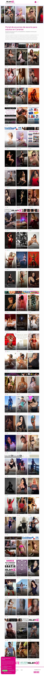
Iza (29, 265)
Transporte (19, 636)
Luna (6, 164)
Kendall (18, 554)
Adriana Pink (31, 491)
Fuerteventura (19, 391)
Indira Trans (19, 491)
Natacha (35, 20)
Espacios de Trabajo (21, 347)
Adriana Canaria (32, 655)
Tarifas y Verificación (33, 144)
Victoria (7, 429)
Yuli (17, 511)
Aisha (18, 82)
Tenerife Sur (31, 64)
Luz (29, 203)
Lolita (18, 612)
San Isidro (30, 575)
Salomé (6, 82)
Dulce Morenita (20, 308)
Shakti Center (19, 121)
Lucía (18, 472)
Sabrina (18, 366)
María (6, 390)
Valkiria (18, 655)
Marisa (18, 530)
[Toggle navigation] (38, 2)
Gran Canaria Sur (32, 103)
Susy (30, 246)
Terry (6, 636)
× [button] (14, 657)
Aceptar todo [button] (4, 670)
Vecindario (7, 594)
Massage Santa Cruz (21, 246)
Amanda (18, 409)
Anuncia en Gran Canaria (8, 573)
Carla (30, 308)
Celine (30, 328)
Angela (30, 285)
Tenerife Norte (31, 594)
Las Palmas (19, 122)
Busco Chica (8, 203)
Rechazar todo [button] (11, 670)
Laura (18, 390)
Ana (29, 429)
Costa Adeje (19, 165)
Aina (6, 491)
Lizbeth (6, 328)
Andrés (6, 409)
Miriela (30, 593)
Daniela (30, 226)
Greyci (30, 636)
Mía (18, 62)
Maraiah (18, 164)
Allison (18, 265)
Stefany (30, 390)
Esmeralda (31, 612)
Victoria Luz (31, 448)
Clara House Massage (21, 226)
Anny (6, 612)
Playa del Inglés (8, 450)
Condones (31, 121)
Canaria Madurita (32, 472)
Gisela (6, 593)
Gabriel (6, 655)
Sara (29, 183)
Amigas (7, 554)
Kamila (30, 82)
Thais (6, 308)
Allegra (6, 144)
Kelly (6, 472)
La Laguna (36, 21)
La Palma (18, 286)
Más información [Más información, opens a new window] (4, 664)
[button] (8, 672)
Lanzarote (19, 555)
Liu (29, 62)
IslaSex (6, 121)
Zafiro (30, 347)
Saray (6, 265)
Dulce (3, 20)
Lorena (30, 366)
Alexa (30, 530)
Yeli (6, 366)
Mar (6, 226)
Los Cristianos (26, 21)
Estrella (6, 285)
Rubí (29, 573)
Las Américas (15, 21)
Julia (13, 20)
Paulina (30, 101)
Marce (6, 246)
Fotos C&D (19, 203)
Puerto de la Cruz (9, 391)
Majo (6, 183)
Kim (18, 593)
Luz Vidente (19, 573)
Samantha (7, 62)
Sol (23, 20)
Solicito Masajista (20, 328)
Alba (6, 347)
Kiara (6, 511)
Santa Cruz (4, 21)
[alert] (8, 665)
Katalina (18, 285)
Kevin (18, 448)
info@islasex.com (37, 669)
